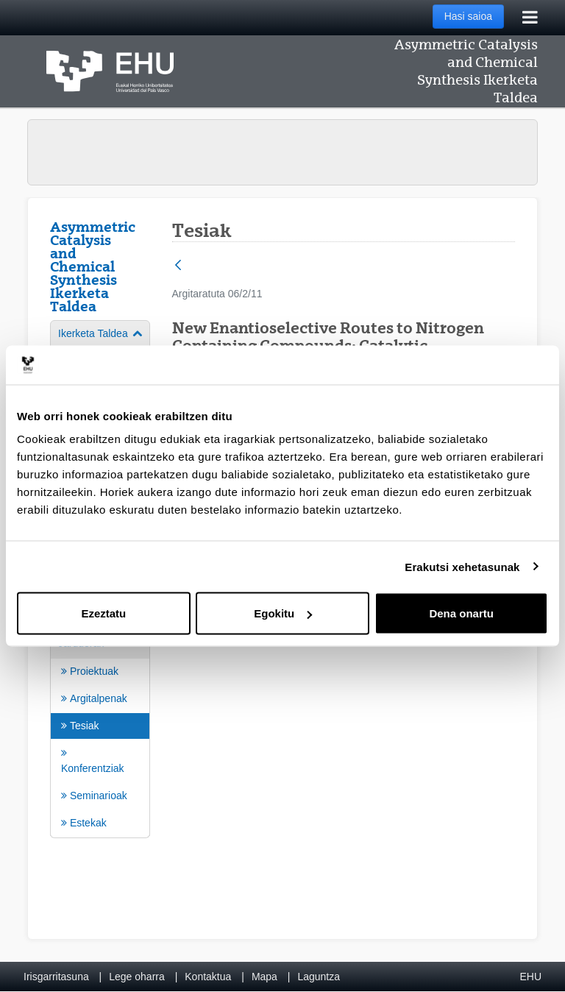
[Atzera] (178, 266)
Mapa (264, 976)
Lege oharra (137, 976)
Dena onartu (461, 613)
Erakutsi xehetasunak (462, 566)
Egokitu (283, 613)
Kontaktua (208, 976)
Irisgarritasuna (56, 976)
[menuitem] (100, 733)
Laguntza (318, 976)
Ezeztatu (103, 613)
